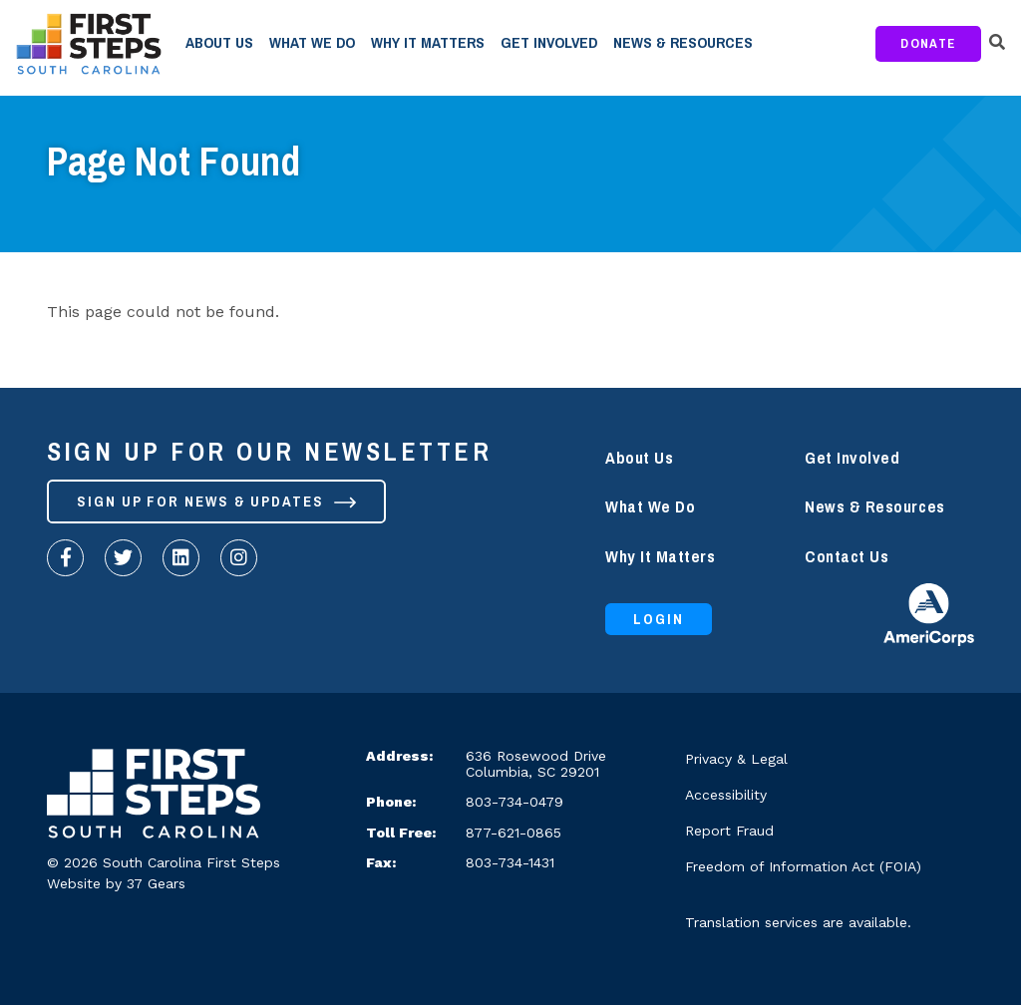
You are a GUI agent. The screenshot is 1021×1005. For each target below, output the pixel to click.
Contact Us (846, 556)
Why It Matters (428, 43)
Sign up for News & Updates (216, 501)
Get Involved (549, 43)
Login (658, 619)
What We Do (312, 43)
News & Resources (683, 43)
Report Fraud (729, 830)
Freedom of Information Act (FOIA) (803, 866)
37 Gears (156, 883)
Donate (928, 43)
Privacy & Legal (736, 759)
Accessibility (726, 795)
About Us (219, 43)
